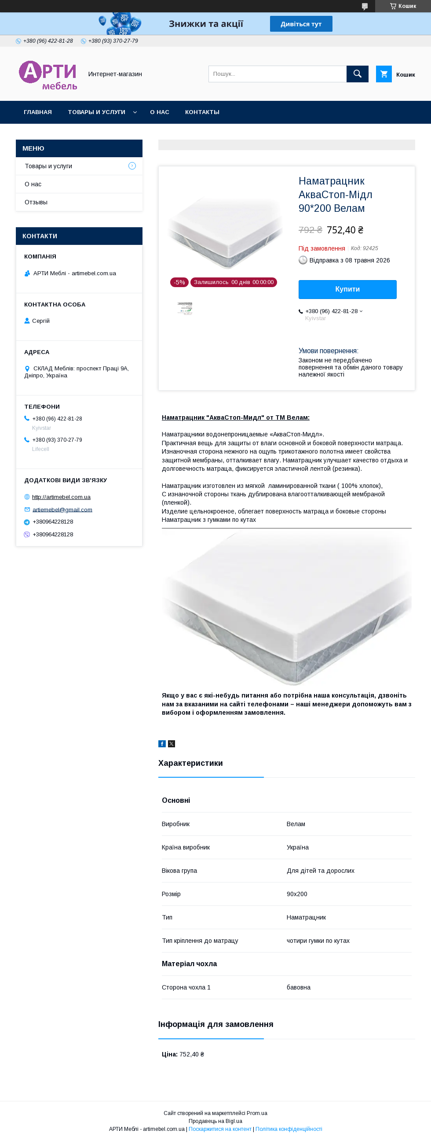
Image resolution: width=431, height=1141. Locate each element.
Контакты (202, 112)
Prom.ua (257, 1113)
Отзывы (36, 202)
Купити (348, 289)
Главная (38, 112)
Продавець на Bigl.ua (215, 1121)
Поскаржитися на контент (220, 1129)
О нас (159, 112)
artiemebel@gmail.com (62, 509)
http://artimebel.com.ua (61, 497)
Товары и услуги (96, 112)
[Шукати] (358, 74)
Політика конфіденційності (289, 1129)
